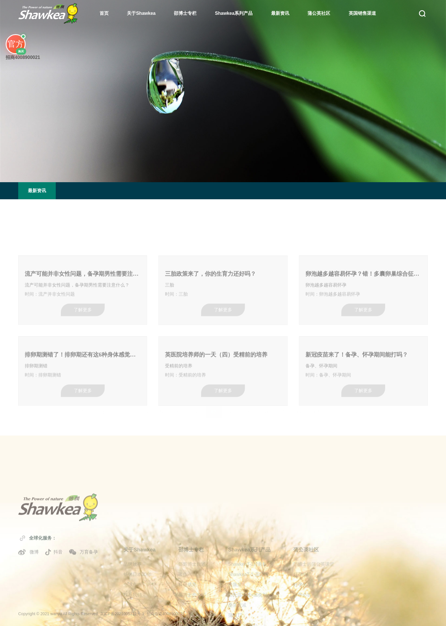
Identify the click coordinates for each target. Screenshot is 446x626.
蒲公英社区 (318, 13)
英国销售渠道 (362, 13)
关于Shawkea (141, 13)
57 (213, 410)
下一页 (338, 410)
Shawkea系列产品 (234, 13)
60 (265, 410)
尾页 (360, 410)
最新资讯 (280, 13)
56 (196, 410)
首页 (104, 13)
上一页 (108, 410)
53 (145, 410)
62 (299, 410)
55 (179, 410)
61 (282, 410)
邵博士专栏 (185, 13)
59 (248, 410)
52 (128, 410)
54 (162, 410)
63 (316, 410)
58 (231, 410)
